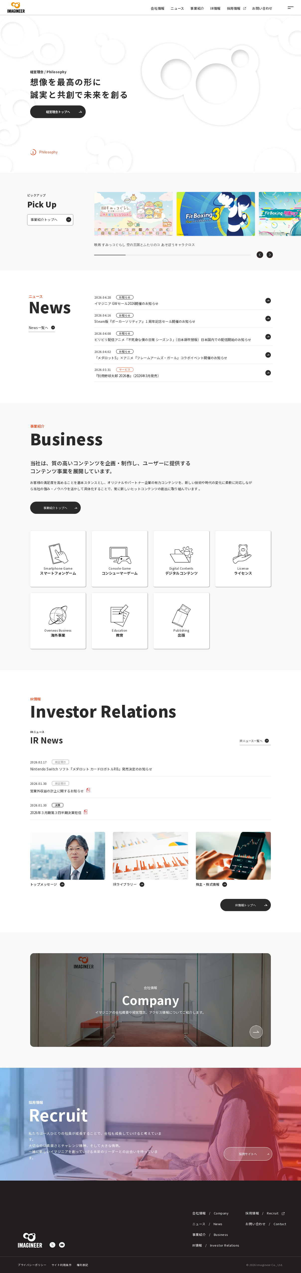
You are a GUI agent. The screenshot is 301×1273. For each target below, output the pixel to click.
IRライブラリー (125, 884)
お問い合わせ (262, 8)
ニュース (177, 8)
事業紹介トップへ (44, 219)
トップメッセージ (43, 884)
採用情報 (236, 8)
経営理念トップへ (58, 112)
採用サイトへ (248, 1154)
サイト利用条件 (62, 1265)
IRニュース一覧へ (251, 741)
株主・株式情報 (208, 884)
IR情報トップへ (245, 905)
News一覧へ (38, 327)
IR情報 (215, 8)
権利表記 (82, 1265)
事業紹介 (197, 8)
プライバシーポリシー (32, 1265)
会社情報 (157, 8)
